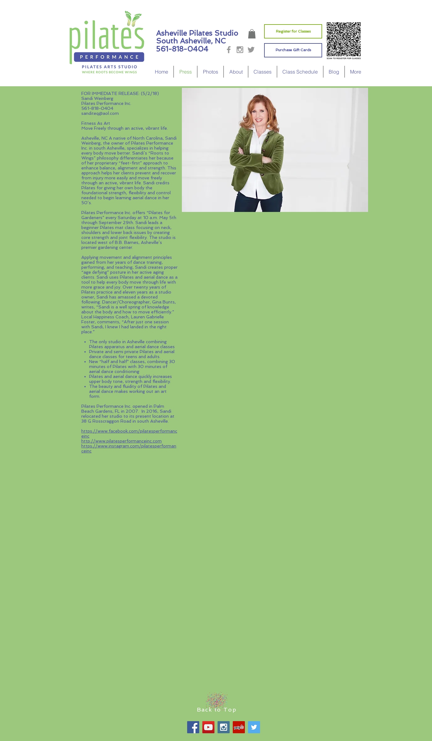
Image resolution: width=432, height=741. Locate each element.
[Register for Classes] (293, 31)
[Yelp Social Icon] (239, 727)
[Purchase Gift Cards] (293, 50)
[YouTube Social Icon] (208, 727)
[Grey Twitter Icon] (251, 49)
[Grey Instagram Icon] (240, 49)
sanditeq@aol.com (100, 113)
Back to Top (217, 709)
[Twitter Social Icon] (254, 727)
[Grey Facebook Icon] (228, 49)
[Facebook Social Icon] (193, 727)
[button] (252, 33)
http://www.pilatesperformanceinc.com (121, 440)
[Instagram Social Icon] (224, 727)
